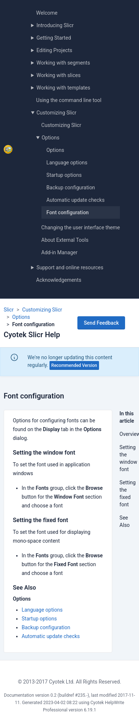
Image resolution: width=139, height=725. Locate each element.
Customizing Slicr (56, 113)
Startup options (64, 175)
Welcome (47, 13)
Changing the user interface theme (80, 227)
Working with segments (63, 63)
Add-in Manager (59, 252)
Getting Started (53, 38)
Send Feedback (101, 323)
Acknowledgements (58, 280)
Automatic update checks (76, 200)
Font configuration (68, 212)
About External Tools (65, 240)
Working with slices (58, 75)
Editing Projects (54, 50)
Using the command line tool (69, 100)
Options (50, 138)
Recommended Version (74, 365)
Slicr (9, 310)
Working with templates (63, 88)
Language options (67, 162)
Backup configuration (71, 187)
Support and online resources (69, 267)
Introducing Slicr (54, 25)
